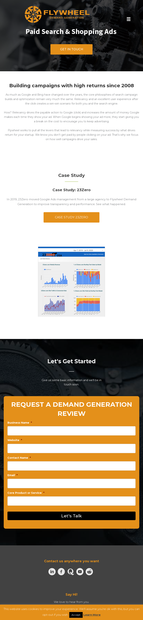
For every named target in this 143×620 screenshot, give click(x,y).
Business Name (19, 422)
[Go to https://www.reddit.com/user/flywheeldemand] (89, 571)
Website (14, 440)
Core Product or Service (25, 493)
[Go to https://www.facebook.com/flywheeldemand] (61, 572)
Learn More (92, 614)
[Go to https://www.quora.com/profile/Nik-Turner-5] (70, 571)
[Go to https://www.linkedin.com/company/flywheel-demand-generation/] (52, 572)
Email (12, 475)
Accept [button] (76, 614)
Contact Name (19, 457)
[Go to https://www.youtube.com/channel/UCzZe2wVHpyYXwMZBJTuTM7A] (80, 572)
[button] (71, 49)
